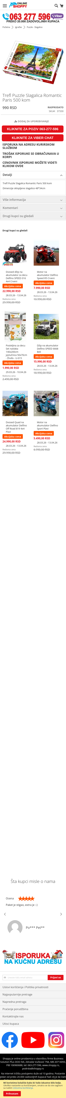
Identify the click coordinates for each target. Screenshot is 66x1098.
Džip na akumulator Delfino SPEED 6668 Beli (47, 348)
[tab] (33, 175)
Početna (6, 27)
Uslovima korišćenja (23, 1087)
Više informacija (14, 200)
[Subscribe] (56, 977)
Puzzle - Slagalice (34, 27)
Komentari (10, 208)
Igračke (18, 27)
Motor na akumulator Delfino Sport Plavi (47, 425)
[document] (33, 1089)
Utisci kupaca (10, 1024)
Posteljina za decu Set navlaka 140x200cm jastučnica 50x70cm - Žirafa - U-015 (16, 352)
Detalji (7, 175)
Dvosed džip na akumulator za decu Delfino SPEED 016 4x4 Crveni (16, 276)
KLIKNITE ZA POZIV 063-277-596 (32, 129)
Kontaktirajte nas (13, 1016)
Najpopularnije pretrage (17, 994)
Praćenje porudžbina (15, 1009)
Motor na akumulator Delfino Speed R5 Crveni (47, 275)
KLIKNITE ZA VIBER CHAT (33, 138)
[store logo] (18, 5)
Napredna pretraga (14, 1002)
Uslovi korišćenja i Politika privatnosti (25, 987)
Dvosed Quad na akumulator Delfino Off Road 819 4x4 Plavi (16, 427)
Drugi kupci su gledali (18, 216)
